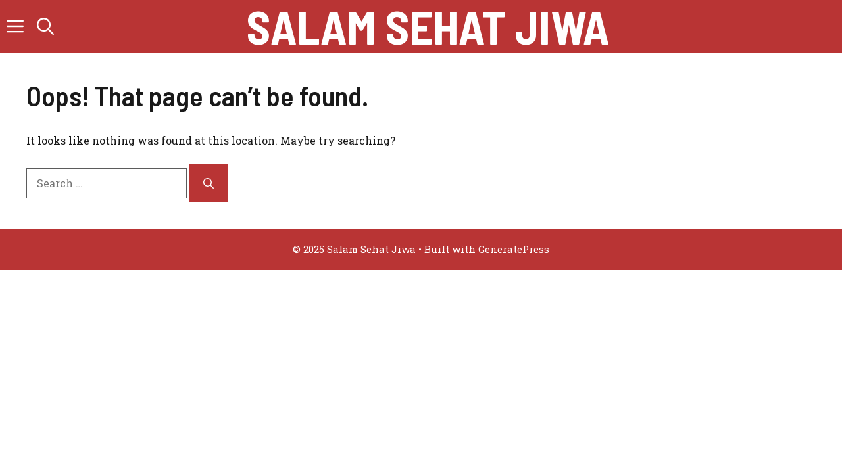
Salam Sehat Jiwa (428, 26)
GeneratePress (513, 249)
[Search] (208, 183)
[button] (45, 26)
